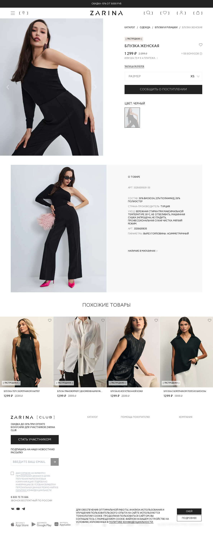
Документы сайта (133, 461)
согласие (26, 473)
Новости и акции (190, 446)
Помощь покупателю (135, 417)
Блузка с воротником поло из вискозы (185, 391)
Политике (21, 490)
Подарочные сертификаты (138, 453)
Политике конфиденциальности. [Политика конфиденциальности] (131, 522)
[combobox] (163, 76)
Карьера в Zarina (189, 430)
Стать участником (34, 439)
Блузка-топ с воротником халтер (22, 391)
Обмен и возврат (132, 430)
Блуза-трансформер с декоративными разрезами (83, 391)
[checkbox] (12, 473)
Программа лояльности (137, 446)
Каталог (92, 417)
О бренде (185, 423)
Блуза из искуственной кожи (127, 391)
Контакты (185, 438)
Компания (185, 417)
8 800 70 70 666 (19, 497)
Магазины (185, 453)
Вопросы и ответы (133, 438)
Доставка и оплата (133, 423)
